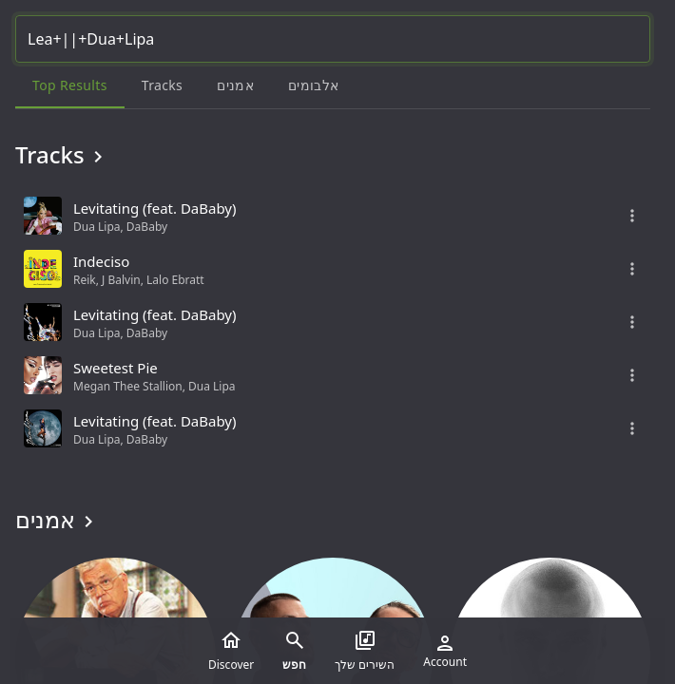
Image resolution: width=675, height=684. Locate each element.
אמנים (57, 519)
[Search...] (332, 39)
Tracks (62, 155)
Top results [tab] (69, 85)
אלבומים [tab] (313, 85)
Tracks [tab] (162, 85)
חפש (294, 651)
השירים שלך (365, 651)
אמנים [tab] (235, 85)
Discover (231, 651)
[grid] (332, 322)
